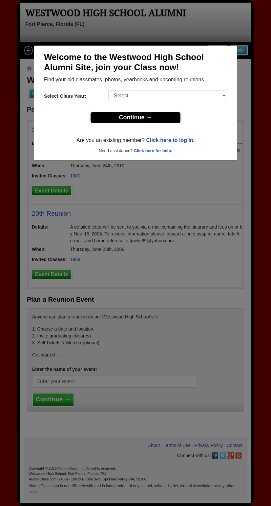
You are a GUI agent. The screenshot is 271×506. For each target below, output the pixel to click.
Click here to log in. (170, 140)
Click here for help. (153, 150)
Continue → (135, 117)
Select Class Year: (65, 96)
